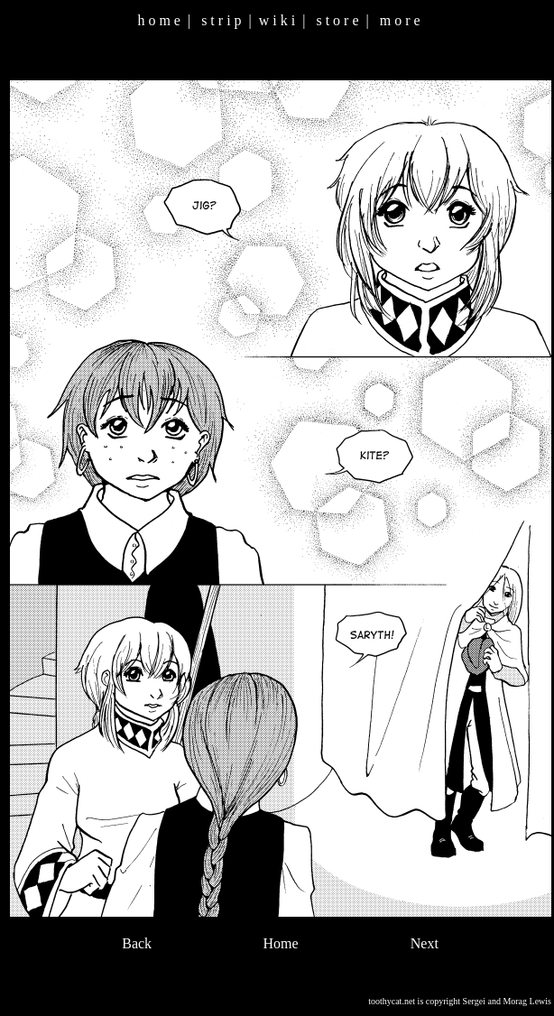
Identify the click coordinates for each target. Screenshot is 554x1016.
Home (280, 943)
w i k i (277, 20)
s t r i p (221, 20)
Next (425, 943)
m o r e (400, 20)
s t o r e (337, 20)
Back (137, 943)
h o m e (158, 20)
